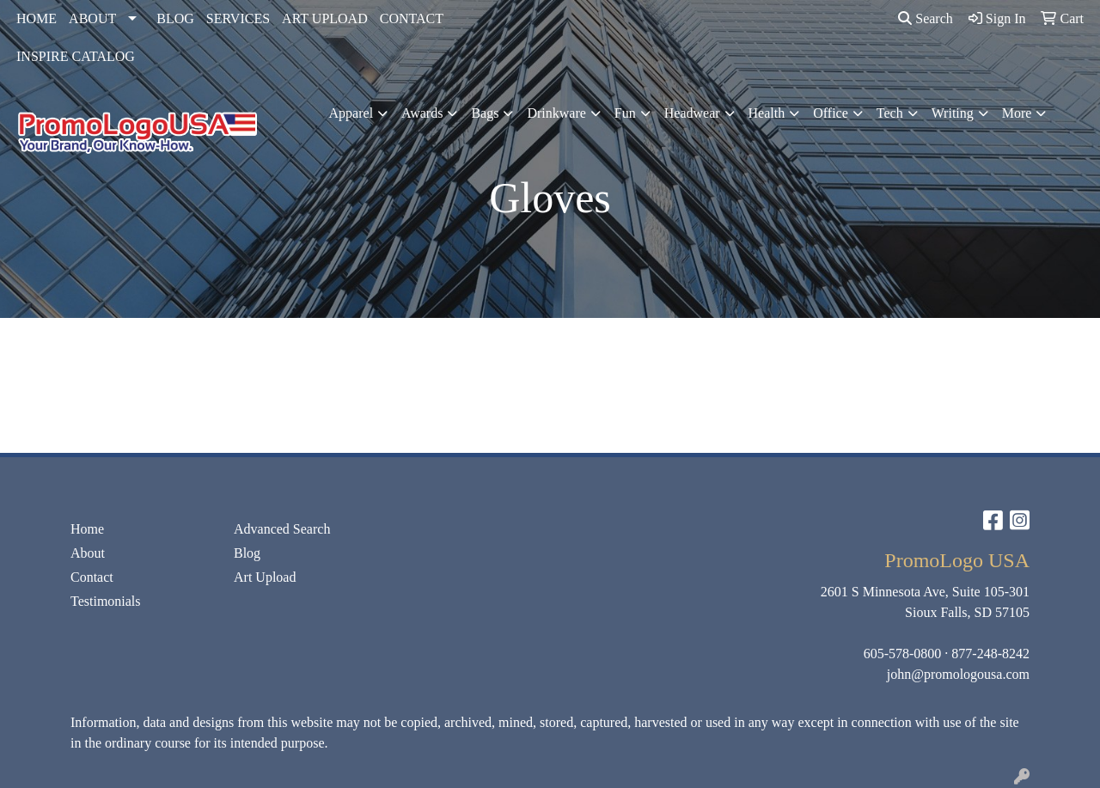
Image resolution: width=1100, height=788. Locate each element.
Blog (247, 553)
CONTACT (411, 18)
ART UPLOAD (325, 18)
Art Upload (265, 577)
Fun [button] (625, 113)
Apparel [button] (351, 113)
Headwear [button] (692, 113)
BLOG (175, 18)
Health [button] (767, 113)
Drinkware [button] (556, 113)
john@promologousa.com (958, 674)
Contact (91, 577)
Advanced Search (282, 529)
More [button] (1017, 113)
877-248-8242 (990, 653)
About (87, 553)
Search (925, 18)
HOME (36, 18)
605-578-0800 (903, 653)
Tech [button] (890, 113)
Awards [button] (422, 113)
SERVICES (238, 18)
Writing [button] (953, 113)
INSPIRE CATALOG (75, 56)
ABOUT (92, 18)
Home (87, 529)
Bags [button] (484, 113)
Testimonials (105, 601)
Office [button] (830, 113)
